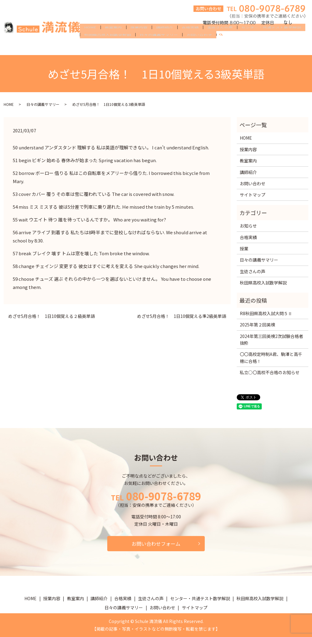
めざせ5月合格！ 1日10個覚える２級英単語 (51, 316)
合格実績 (190, 37)
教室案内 (113, 37)
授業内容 (138, 37)
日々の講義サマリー (159, 47)
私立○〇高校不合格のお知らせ (270, 372)
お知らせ (248, 226)
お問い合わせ (199, 47)
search (223, 47)
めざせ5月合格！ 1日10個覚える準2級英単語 (181, 316)
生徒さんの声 (220, 37)
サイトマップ (252, 195)
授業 (244, 248)
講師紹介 (164, 37)
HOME (90, 37)
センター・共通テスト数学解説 (271, 37)
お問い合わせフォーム (156, 543)
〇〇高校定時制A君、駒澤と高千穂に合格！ (271, 357)
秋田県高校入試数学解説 (107, 47)
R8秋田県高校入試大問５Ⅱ (266, 313)
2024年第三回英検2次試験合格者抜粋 (271, 339)
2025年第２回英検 (257, 325)
